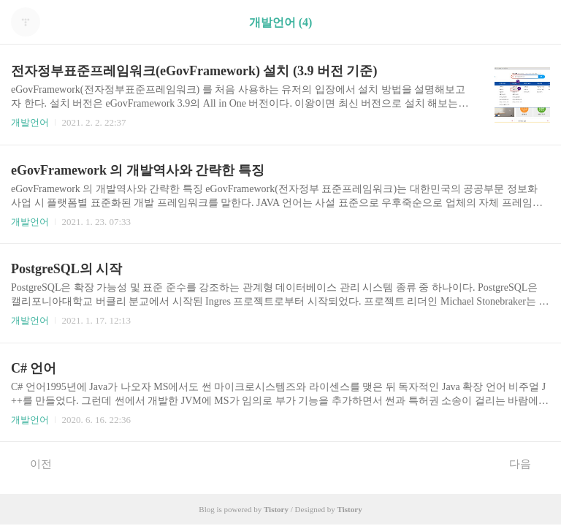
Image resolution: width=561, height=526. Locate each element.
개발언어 (30, 122)
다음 (527, 463)
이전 (33, 463)
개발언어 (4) (281, 22)
